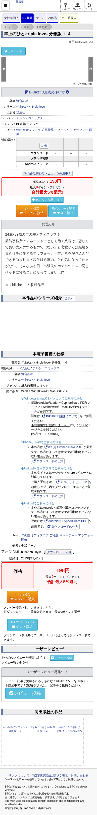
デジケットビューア (71, 482)
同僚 (24, 539)
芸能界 (49, 130)
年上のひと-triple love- (31, 106)
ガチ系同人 (69, 18)
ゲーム (40, 18)
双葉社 (20, 112)
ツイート (13, 51)
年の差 (20, 130)
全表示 (69, 298)
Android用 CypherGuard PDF (66, 521)
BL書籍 (27, 18)
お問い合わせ (80, 775)
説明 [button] (44, 146)
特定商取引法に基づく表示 (50, 775)
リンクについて (18, 775)
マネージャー (63, 130)
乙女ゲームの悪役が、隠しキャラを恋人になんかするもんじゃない (69, 731)
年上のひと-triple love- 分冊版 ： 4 (37, 33)
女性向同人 (11, 18)
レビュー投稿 (61, 658)
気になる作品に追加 (47, 200)
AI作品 (52, 18)
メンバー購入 (31, 211)
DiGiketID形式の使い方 (47, 92)
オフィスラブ (35, 130)
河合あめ (22, 101)
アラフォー (80, 130)
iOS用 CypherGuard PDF (63, 447)
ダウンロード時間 (59, 552)
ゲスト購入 (63, 211)
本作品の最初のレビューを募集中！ (47, 173)
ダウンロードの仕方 (48, 461)
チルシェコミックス (29, 118)
